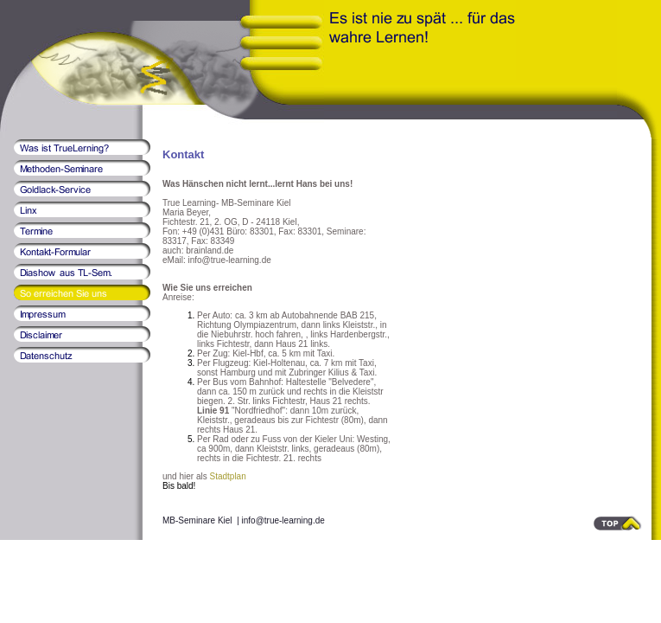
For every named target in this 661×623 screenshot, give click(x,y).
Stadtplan (227, 476)
